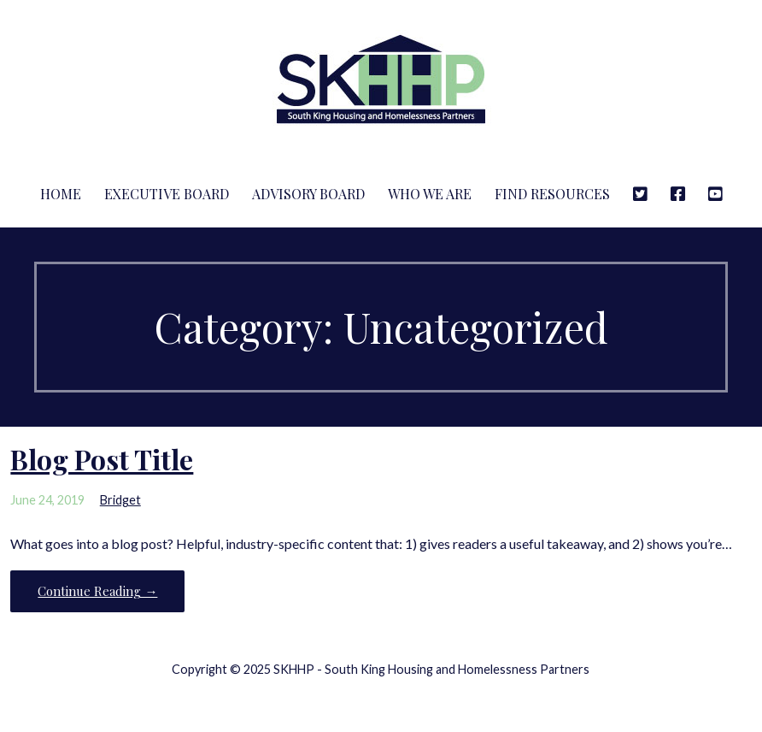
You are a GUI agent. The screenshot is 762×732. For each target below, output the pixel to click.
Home (60, 194)
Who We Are (430, 194)
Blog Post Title (101, 458)
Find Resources (552, 194)
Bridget (120, 500)
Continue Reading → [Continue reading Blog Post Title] (97, 590)
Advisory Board (308, 194)
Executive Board (166, 194)
